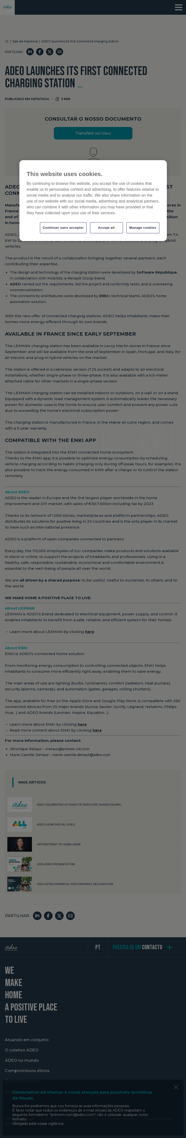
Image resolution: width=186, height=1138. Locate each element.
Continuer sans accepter (63, 227)
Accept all (106, 227)
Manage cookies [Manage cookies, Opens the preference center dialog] (142, 227)
